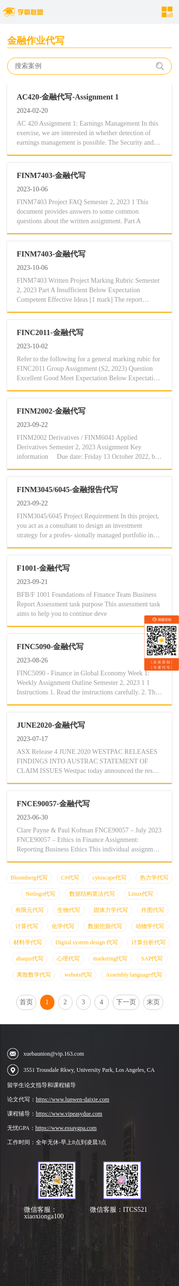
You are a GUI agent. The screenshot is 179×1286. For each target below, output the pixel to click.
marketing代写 (110, 958)
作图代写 (152, 910)
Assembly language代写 (133, 975)
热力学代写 (154, 877)
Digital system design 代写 (86, 942)
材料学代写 (27, 942)
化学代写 (63, 926)
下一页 (126, 1002)
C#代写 (70, 877)
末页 (153, 1002)
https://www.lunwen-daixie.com (72, 1099)
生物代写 (68, 910)
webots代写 (78, 975)
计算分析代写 (148, 942)
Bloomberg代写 (29, 877)
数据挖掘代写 (105, 926)
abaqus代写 (29, 958)
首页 (26, 1002)
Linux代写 (141, 894)
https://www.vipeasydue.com (69, 1113)
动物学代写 (150, 926)
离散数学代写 (34, 975)
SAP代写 (152, 958)
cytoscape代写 (109, 877)
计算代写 (26, 926)
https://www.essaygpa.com (66, 1128)
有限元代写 (29, 910)
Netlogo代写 (41, 894)
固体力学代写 (111, 910)
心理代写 (68, 958)
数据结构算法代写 (92, 894)
